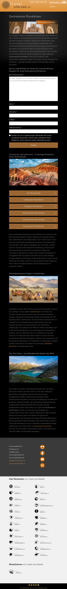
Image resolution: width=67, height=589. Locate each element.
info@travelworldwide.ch (17, 460)
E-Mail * (12, 120)
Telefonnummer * (15, 128)
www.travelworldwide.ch (17, 463)
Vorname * (13, 112)
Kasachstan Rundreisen (42, 426)
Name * (12, 104)
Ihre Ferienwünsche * (16, 75)
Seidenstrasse (35, 312)
